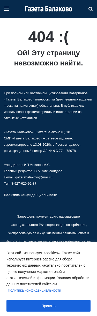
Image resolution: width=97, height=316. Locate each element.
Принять (48, 306)
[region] (48, 279)
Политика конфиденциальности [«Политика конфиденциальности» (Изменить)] (30, 195)
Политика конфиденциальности (34, 290)
